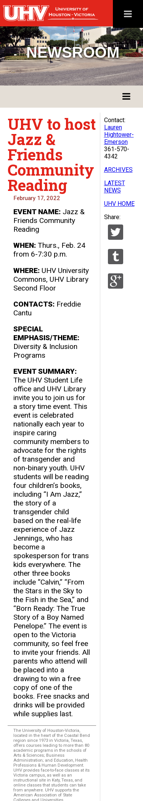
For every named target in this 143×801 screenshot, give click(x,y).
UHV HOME (119, 203)
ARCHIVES (118, 169)
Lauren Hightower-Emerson (119, 134)
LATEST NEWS (114, 186)
